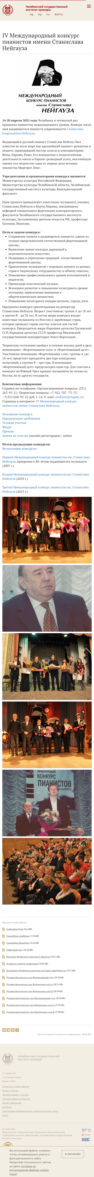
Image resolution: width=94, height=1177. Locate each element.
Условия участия (14, 423)
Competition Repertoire (17, 943)
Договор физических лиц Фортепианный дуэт (30, 977)
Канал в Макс (9, 1081)
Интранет (7, 1107)
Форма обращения (11, 1103)
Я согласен (73, 1154)
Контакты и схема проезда (15, 1086)
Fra (48, 14)
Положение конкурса (17, 414)
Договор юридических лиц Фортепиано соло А (30, 1005)
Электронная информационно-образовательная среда (30, 1111)
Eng (31, 14)
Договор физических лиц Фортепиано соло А (29, 984)
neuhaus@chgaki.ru (69, 397)
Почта (5, 1115)
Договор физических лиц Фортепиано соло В (29, 991)
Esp (40, 14)
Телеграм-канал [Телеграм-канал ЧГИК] (13, 1077)
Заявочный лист (14, 949)
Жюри (6, 427)
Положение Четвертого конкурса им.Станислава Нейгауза (36, 970)
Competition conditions (17, 936)
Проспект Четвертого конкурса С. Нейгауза (28, 956)
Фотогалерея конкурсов (19, 448)
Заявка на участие (15, 436)
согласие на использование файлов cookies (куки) (29, 1170)
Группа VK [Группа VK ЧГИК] (10, 1073)
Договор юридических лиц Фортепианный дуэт (30, 998)
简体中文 (58, 14)
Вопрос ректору (10, 1091)
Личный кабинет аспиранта (16, 1099)
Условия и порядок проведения (22, 963)
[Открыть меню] (89, 8)
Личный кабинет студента (15, 1095)
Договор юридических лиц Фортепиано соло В (30, 1012)
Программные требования (21, 418)
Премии (8, 431)
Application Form (14, 929)
